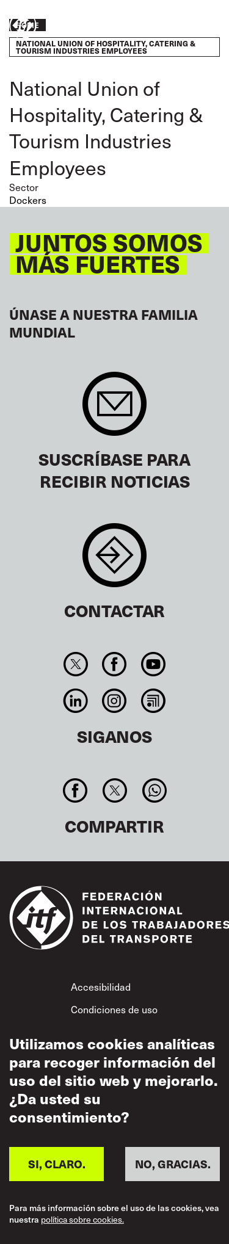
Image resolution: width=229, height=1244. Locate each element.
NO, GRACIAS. (173, 1163)
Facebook (114, 664)
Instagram (114, 701)
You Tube (153, 664)
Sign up (114, 410)
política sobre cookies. (82, 1219)
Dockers (27, 199)
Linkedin (76, 701)
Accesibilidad (101, 986)
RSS (153, 701)
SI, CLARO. (56, 1163)
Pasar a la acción (183, 26)
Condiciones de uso (114, 1009)
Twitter (76, 664)
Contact (114, 561)
